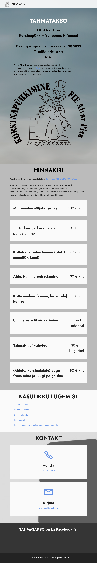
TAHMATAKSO (18, 4)
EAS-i (38, 68)
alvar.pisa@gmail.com (48, 507)
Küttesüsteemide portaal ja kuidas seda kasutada (36, 424)
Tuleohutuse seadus (22, 404)
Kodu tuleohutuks (21, 409)
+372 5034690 (49, 470)
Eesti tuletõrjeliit (21, 414)
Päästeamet (19, 419)
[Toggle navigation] (90, 4)
